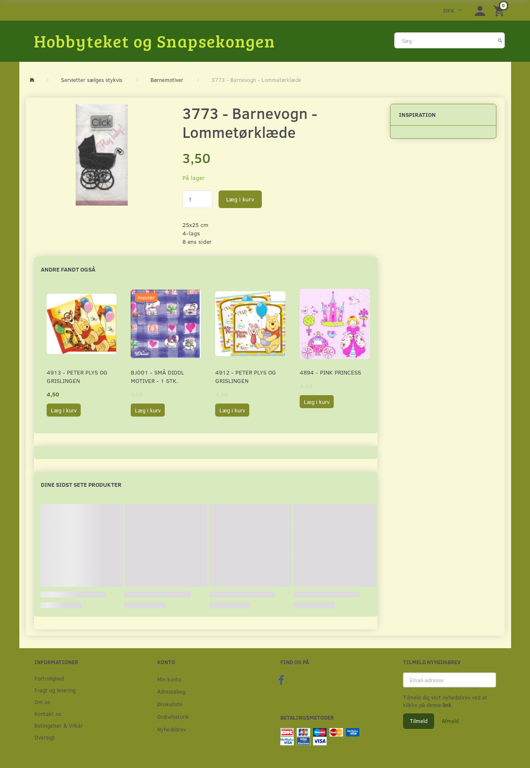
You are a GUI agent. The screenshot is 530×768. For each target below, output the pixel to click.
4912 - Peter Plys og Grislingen (245, 376)
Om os (42, 701)
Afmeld (450, 721)
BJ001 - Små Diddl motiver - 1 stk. (157, 376)
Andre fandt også (68, 269)
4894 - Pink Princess (330, 372)
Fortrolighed (49, 678)
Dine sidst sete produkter (81, 484)
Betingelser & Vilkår (58, 725)
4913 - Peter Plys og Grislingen (77, 376)
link (446, 705)
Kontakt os (47, 713)
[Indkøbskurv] (500, 10)
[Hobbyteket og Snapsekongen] (154, 40)
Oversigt (44, 737)
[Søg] (500, 40)
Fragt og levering (55, 690)
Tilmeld (418, 721)
